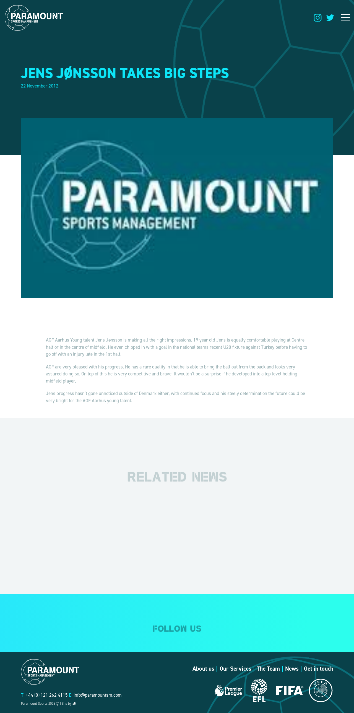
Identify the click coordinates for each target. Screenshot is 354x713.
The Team (268, 669)
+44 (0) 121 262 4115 (47, 695)
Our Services (235, 669)
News (292, 669)
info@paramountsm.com (98, 695)
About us (203, 669)
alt (74, 703)
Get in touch (318, 669)
